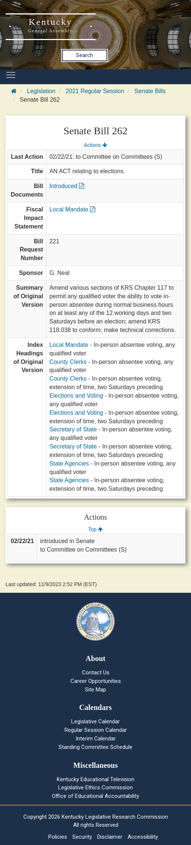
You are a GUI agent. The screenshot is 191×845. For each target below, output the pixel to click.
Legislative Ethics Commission (95, 787)
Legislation (41, 91)
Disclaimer (109, 837)
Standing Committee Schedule (95, 747)
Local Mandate (72, 209)
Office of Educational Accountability (95, 796)
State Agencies (69, 463)
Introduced (66, 186)
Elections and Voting (76, 395)
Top (95, 529)
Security (82, 837)
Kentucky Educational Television (95, 779)
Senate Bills (150, 91)
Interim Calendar (96, 738)
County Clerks (67, 362)
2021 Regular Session (95, 91)
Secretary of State (73, 429)
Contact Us (95, 672)
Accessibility (143, 837)
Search (84, 55)
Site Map (95, 689)
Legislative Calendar (95, 721)
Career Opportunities (95, 681)
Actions (95, 145)
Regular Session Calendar (96, 730)
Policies (57, 837)
